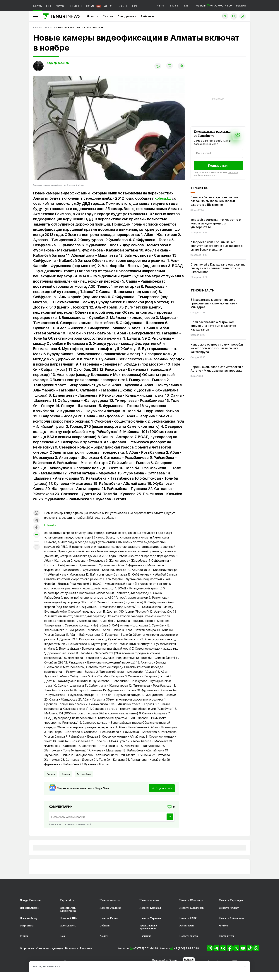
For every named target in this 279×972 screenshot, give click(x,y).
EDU (135, 6)
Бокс (62, 936)
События (105, 925)
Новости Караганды (231, 900)
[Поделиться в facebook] (36, 527)
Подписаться (218, 165)
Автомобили (84, 774)
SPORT (61, 6)
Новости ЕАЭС (188, 918)
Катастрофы (186, 925)
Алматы (65, 774)
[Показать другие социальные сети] (36, 534)
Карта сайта (67, 900)
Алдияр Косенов (58, 62)
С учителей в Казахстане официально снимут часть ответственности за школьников (218, 268)
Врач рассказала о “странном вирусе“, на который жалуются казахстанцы (213, 325)
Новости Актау (28, 918)
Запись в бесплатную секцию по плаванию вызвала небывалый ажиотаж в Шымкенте (214, 200)
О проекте (27, 948)
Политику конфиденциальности (216, 173)
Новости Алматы (110, 900)
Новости (92, 16)
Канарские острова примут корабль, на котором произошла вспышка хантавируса (217, 348)
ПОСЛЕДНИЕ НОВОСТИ (46, 966)
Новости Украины (150, 918)
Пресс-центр (226, 936)
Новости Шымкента (191, 900)
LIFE (49, 6)
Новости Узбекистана (231, 918)
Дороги (51, 774)
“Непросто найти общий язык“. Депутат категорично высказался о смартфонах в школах (217, 245)
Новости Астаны (149, 900)
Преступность (68, 925)
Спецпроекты (126, 16)
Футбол (223, 925)
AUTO (108, 6)
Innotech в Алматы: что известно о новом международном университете (216, 223)
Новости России (109, 918)
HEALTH (76, 6)
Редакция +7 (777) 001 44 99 (213, 5)
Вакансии (71, 948)
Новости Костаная (150, 907)
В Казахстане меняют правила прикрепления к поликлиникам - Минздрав (214, 303)
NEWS (37, 6)
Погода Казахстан (30, 900)
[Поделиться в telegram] (36, 520)
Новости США (68, 918)
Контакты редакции (49, 948)
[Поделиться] (181, 66)
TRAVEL (122, 6)
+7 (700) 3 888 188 (186, 948)
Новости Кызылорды (191, 907)
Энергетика (27, 925)
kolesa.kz (163, 198)
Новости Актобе (29, 907)
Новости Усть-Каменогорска (68, 909)
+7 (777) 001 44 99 (145, 948)
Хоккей (104, 936)
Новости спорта (188, 936)
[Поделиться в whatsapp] (36, 513)
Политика (145, 936)
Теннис (24, 936)
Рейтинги (147, 16)
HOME (90, 6)
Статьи (108, 16)
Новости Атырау (229, 907)
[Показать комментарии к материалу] (36, 547)
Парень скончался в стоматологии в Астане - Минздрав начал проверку (217, 368)
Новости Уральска (110, 907)
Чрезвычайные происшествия (149, 927)
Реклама (241, 5)
